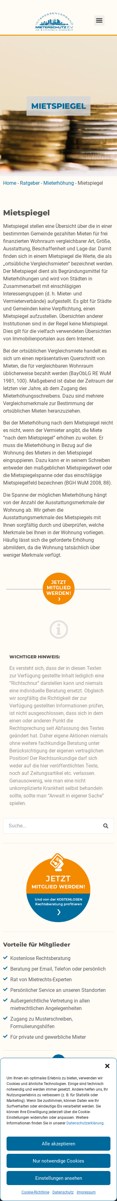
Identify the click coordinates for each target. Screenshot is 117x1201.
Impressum (86, 1192)
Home (9, 183)
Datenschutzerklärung (85, 1123)
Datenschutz (63, 1192)
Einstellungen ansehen (58, 1178)
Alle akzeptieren (58, 1144)
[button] (107, 1066)
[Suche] (106, 825)
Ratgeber (30, 183)
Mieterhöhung (58, 183)
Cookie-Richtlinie (35, 1192)
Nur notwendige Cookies (58, 1161)
